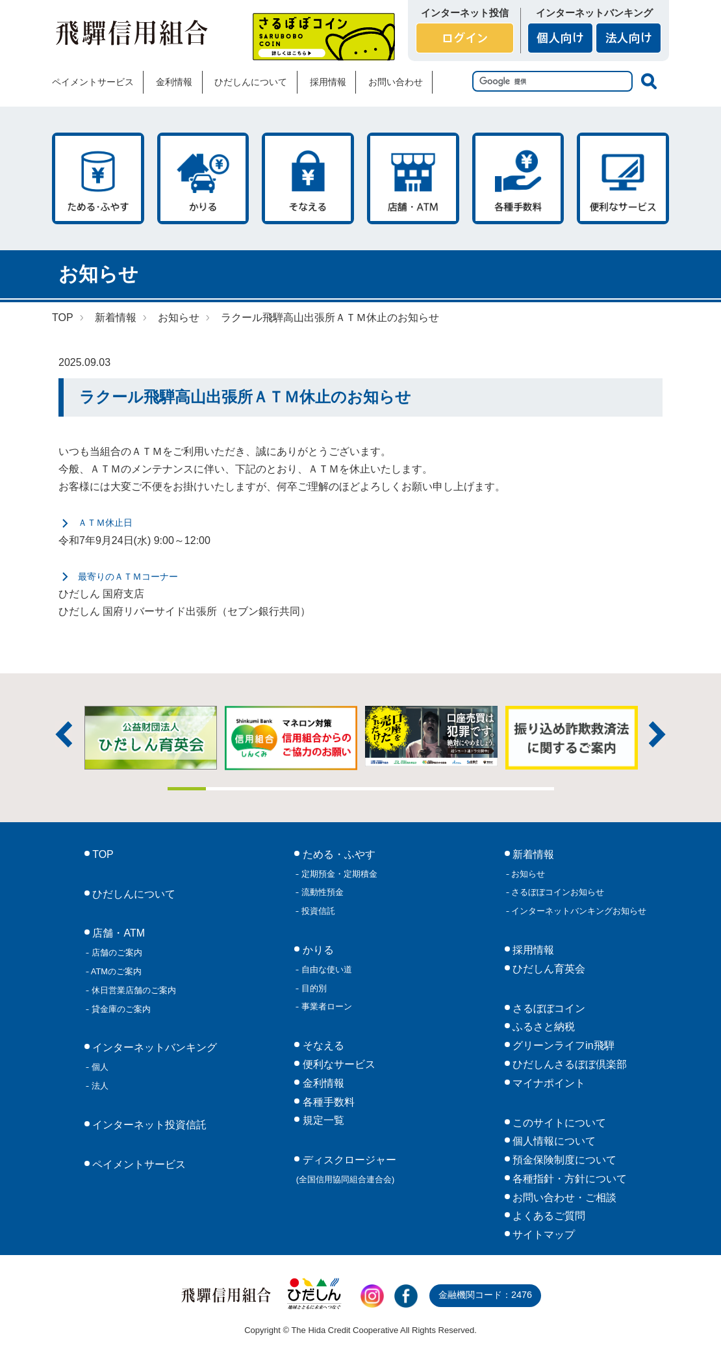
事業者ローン (325, 1006)
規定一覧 (321, 1120)
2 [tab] (225, 788)
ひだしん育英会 (547, 968)
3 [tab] (264, 788)
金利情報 (174, 82)
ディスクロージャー (346, 1169)
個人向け (560, 38)
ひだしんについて (250, 82)
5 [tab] (341, 788)
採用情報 (328, 82)
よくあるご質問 (547, 1215)
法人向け (628, 38)
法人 (98, 1086)
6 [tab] (379, 788)
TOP (62, 317)
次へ (657, 734)
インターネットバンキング (153, 1047)
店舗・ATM (413, 178)
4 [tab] (302, 788)
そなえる (308, 178)
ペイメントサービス (93, 82)
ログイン (465, 38)
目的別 (313, 988)
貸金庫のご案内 (120, 1009)
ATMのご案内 (115, 971)
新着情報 (115, 317)
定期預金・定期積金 (338, 874)
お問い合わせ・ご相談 (563, 1197)
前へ (63, 734)
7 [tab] (418, 788)
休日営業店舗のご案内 (132, 990)
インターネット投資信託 (148, 1124)
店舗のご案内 (115, 952)
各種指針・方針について (568, 1178)
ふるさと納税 (542, 1026)
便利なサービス (623, 178)
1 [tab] (187, 788)
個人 (98, 1067)
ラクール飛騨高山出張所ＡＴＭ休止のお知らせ (330, 317)
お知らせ (178, 317)
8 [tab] (457, 788)
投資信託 (317, 911)
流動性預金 (321, 892)
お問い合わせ (395, 82)
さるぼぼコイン (324, 36)
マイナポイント (547, 1083)
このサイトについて (558, 1122)
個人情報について (553, 1141)
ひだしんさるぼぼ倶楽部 (568, 1064)
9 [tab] (496, 788)
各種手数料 (518, 178)
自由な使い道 (325, 969)
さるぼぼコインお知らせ (557, 892)
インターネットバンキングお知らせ (578, 911)
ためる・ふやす (98, 178)
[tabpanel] (431, 736)
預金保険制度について (563, 1159)
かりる (203, 178)
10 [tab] (534, 788)
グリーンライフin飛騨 (562, 1045)
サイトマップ (542, 1234)
